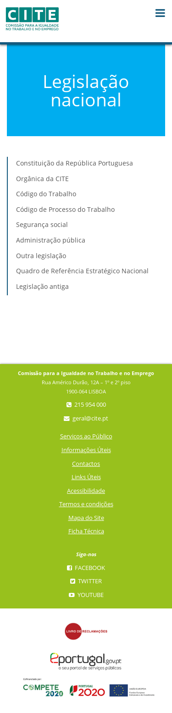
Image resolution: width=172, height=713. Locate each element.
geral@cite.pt (86, 418)
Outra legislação (41, 255)
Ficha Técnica (86, 531)
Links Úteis (86, 477)
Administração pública (50, 240)
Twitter (86, 581)
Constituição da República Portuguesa (74, 163)
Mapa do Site (86, 518)
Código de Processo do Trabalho (65, 209)
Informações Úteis (86, 450)
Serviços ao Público (86, 436)
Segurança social (42, 224)
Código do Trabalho (46, 193)
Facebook (86, 568)
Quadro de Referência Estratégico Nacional (82, 270)
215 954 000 (86, 405)
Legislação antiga (42, 286)
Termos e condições (86, 504)
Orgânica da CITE (42, 178)
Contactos (86, 464)
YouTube (86, 595)
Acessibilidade (86, 491)
